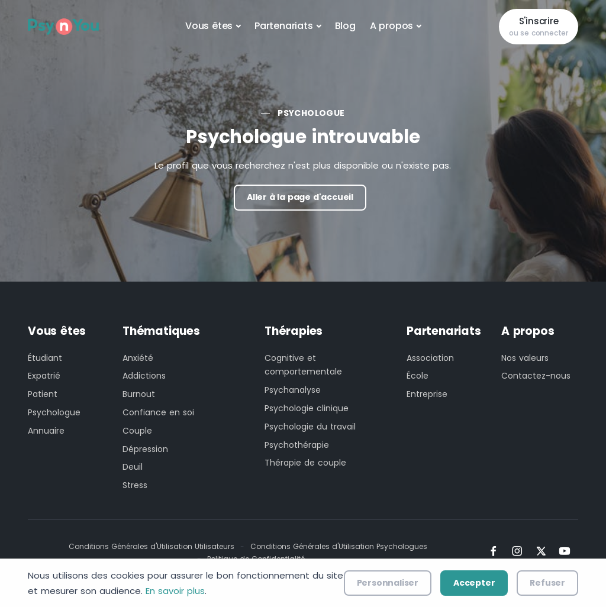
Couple (137, 431)
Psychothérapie (297, 445)
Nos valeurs (525, 358)
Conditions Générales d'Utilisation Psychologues (338, 546)
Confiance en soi (158, 412)
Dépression (145, 449)
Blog (345, 26)
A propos (391, 26)
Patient (42, 394)
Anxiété (138, 358)
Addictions (144, 376)
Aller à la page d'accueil (300, 197)
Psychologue (311, 113)
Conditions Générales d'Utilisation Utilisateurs (151, 546)
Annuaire (46, 431)
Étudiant (45, 358)
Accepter (474, 583)
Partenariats (283, 26)
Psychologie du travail (310, 426)
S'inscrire (538, 27)
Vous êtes (209, 26)
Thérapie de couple (305, 463)
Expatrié (44, 376)
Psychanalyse (293, 390)
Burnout (139, 394)
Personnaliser (387, 583)
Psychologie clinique (307, 408)
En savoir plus (175, 591)
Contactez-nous (535, 376)
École (417, 376)
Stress (135, 485)
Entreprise (427, 394)
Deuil (133, 467)
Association (430, 358)
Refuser (547, 583)
